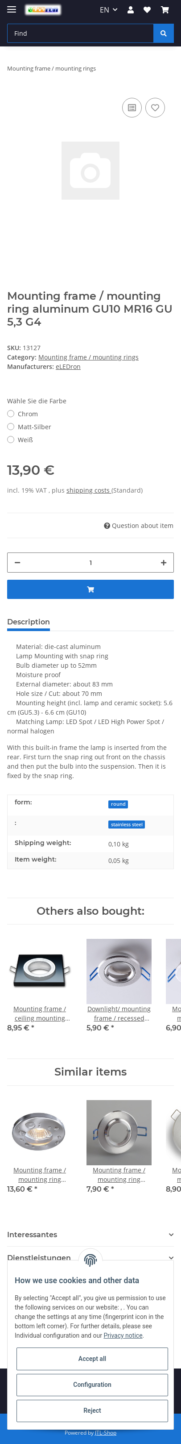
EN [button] (104, 10)
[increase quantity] (163, 562)
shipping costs (88, 490)
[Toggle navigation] (11, 5)
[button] (131, 10)
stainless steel (127, 824)
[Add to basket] (90, 589)
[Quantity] (90, 562)
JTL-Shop (105, 1432)
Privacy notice (122, 1335)
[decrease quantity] (17, 562)
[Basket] (165, 10)
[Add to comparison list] (132, 107)
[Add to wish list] (155, 107)
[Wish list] (147, 10)
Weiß (25, 439)
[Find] (80, 33)
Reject (92, 1410)
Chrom (28, 414)
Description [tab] (28, 622)
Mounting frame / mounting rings (88, 357)
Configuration (92, 1384)
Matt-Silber (34, 427)
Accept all (92, 1358)
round (118, 804)
